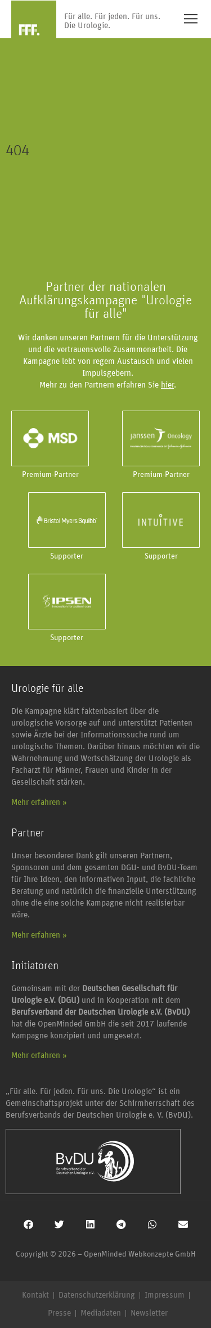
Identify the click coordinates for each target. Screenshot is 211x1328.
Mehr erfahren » (39, 802)
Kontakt (35, 1295)
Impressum (165, 1295)
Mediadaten (100, 1313)
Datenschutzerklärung (97, 1295)
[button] (28, 1224)
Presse (59, 1313)
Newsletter (149, 1313)
